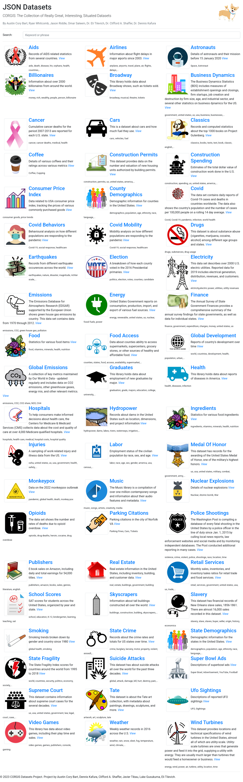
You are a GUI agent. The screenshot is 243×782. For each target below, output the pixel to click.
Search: (7, 35)
